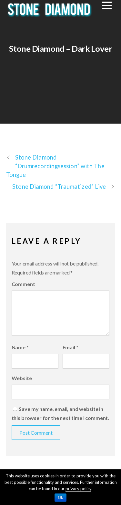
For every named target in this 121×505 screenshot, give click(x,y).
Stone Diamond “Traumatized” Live (63, 186)
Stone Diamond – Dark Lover (60, 48)
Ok (60, 497)
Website (22, 378)
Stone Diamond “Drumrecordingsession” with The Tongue (55, 165)
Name (20, 347)
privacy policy (78, 488)
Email (70, 347)
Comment (23, 284)
